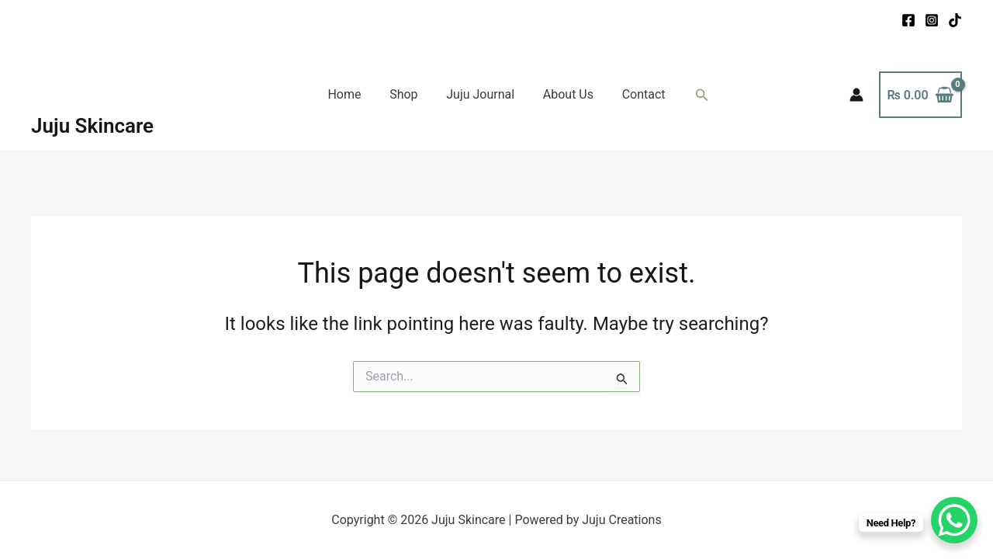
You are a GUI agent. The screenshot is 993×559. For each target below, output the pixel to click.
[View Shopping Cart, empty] (920, 94)
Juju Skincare (92, 125)
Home (351, 94)
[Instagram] (932, 20)
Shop (407, 94)
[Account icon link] (856, 95)
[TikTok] (955, 20)
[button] (693, 95)
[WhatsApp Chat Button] (954, 520)
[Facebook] (908, 20)
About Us (564, 94)
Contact (636, 94)
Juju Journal (480, 94)
